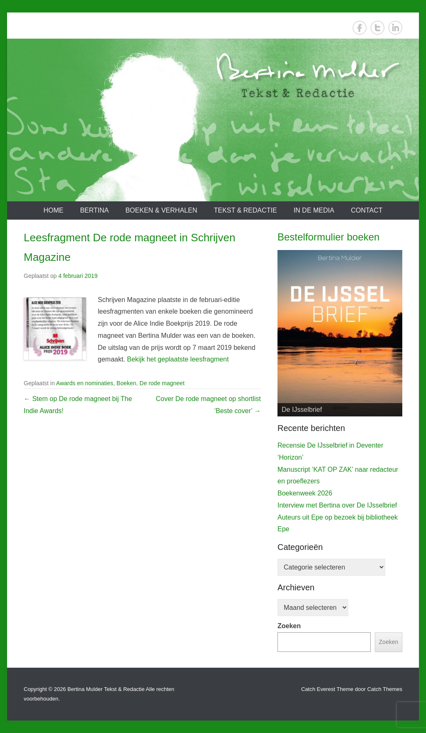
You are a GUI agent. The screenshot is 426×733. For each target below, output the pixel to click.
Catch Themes (384, 689)
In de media (314, 210)
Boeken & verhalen (161, 210)
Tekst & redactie (245, 210)
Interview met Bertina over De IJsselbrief (337, 505)
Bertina (94, 210)
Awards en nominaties (84, 383)
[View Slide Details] (339, 333)
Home (53, 210)
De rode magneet (161, 383)
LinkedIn (395, 28)
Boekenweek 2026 (304, 493)
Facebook (360, 28)
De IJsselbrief (302, 409)
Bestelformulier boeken (328, 237)
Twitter (377, 28)
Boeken (126, 383)
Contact (366, 210)
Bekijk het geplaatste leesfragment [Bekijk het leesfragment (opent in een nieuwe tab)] (178, 359)
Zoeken (289, 625)
